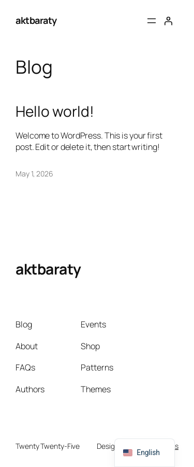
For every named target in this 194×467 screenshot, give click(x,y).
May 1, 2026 (34, 173)
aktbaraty (36, 20)
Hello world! (55, 111)
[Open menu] (151, 21)
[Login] (168, 20)
